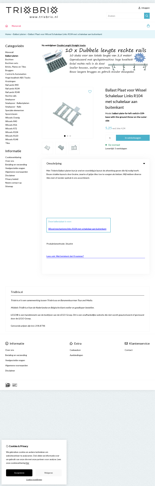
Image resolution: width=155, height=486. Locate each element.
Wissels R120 (11, 135)
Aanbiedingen (76, 268)
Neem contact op (13, 182)
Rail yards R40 (11, 85)
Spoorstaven (11, 114)
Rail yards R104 (12, 88)
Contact (129, 263)
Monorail (16, 26)
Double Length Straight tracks (71, 45)
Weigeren (48, 473)
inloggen (144, 8)
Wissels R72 (11, 128)
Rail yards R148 (12, 92)
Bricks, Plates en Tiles (15, 66)
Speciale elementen (14, 110)
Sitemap (9, 186)
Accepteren (19, 473)
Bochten (9, 59)
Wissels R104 (11, 132)
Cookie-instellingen (34, 479)
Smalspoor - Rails (13, 106)
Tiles (7, 143)
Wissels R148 (11, 139)
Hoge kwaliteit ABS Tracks (17, 77)
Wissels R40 (11, 121)
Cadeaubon (75, 263)
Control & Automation (15, 74)
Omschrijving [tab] (95, 163)
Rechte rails (10, 95)
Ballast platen (19, 34)
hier (27, 463)
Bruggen (9, 70)
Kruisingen (10, 81)
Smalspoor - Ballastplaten (17, 103)
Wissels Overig (12, 117)
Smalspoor (10, 99)
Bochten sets (11, 63)
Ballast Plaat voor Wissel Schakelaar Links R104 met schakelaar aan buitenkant (65, 34)
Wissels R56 (11, 125)
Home (8, 34)
